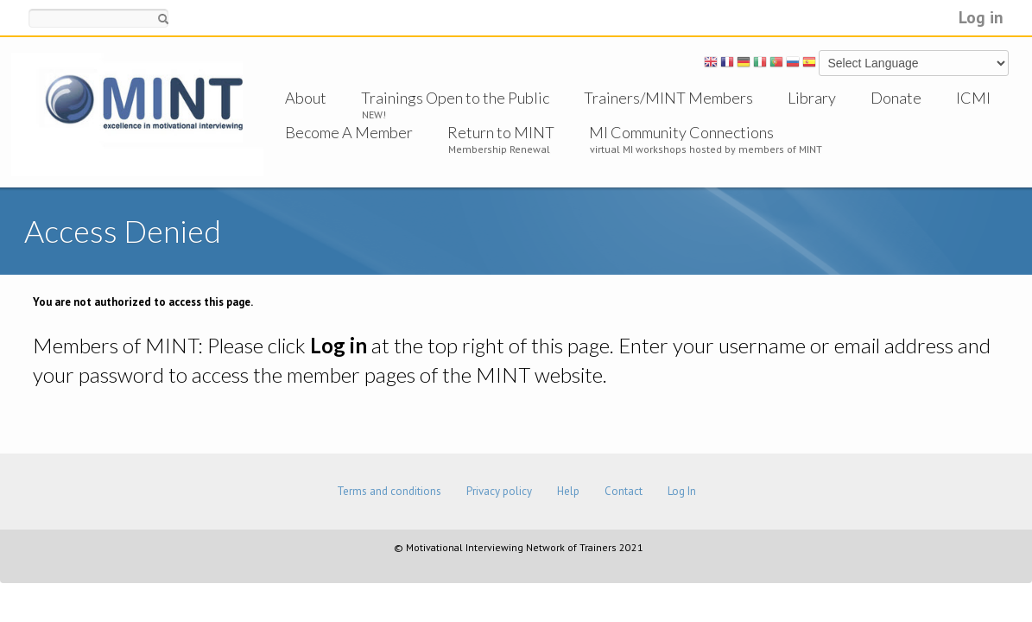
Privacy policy (499, 491)
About (305, 97)
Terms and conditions (389, 491)
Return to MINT (500, 132)
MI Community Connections (681, 132)
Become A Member (349, 132)
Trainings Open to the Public (455, 97)
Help (568, 491)
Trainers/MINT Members (668, 97)
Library (812, 97)
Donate (896, 97)
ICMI (973, 97)
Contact (624, 491)
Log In (682, 491)
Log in (981, 17)
